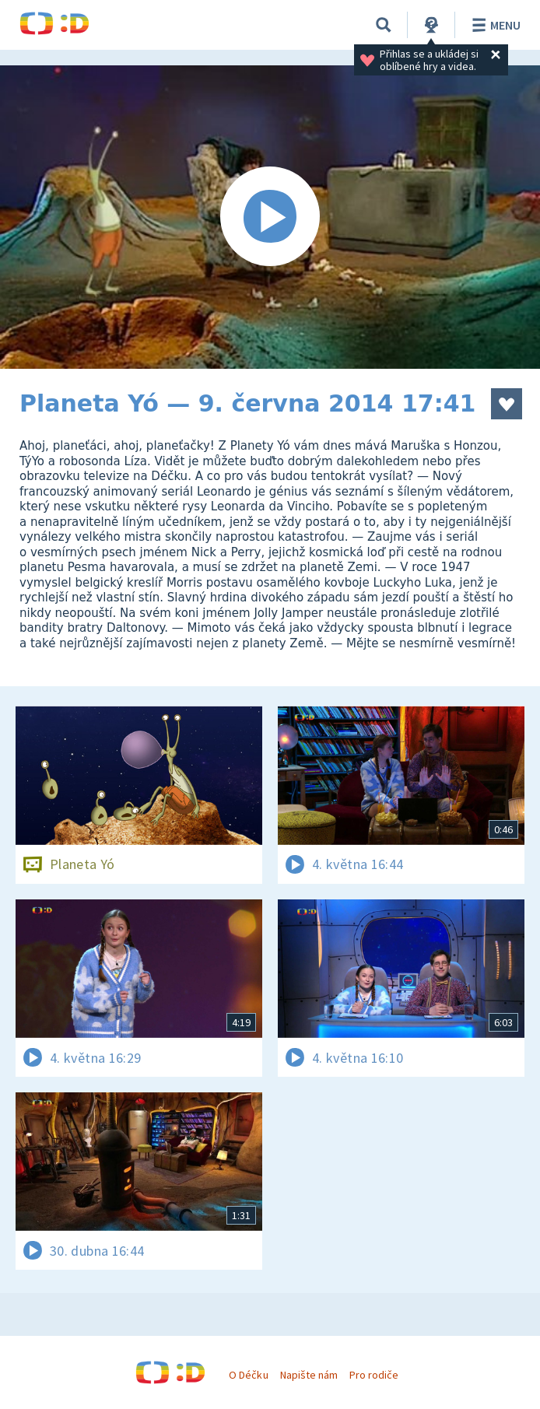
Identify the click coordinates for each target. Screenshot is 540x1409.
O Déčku (248, 1375)
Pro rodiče (373, 1375)
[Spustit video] (270, 217)
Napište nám (309, 1375)
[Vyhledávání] (383, 25)
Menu (494, 25)
